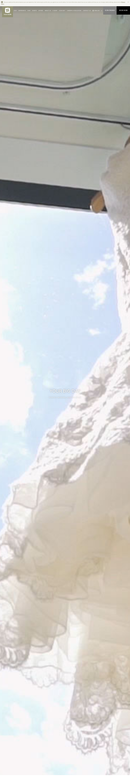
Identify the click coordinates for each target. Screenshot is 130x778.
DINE (29, 10)
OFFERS (40, 10)
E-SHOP (55, 10)
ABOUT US (48, 10)
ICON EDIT (62, 10)
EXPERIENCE (22, 10)
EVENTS (34, 10)
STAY (15, 10)
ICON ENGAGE (110, 10)
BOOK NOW (123, 10)
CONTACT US (87, 10)
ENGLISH (96, 10)
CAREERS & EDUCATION (74, 10)
